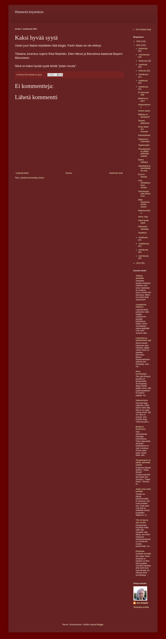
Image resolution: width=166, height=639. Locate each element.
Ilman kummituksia (141, 372)
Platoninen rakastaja (143, 227)
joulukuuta (143, 48)
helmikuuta (143, 250)
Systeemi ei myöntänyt (143, 140)
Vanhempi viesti (116, 173)
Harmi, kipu (143, 217)
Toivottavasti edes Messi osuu (144, 193)
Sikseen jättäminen (143, 122)
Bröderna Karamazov (141, 428)
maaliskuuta (144, 244)
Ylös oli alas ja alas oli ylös (142, 521)
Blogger (100, 624)
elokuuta (143, 71)
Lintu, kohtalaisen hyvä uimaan (144, 184)
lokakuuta (143, 61)
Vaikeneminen (142, 400)
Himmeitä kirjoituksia (29, 12)
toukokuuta (143, 87)
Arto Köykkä (142, 603)
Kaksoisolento (144, 135)
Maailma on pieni (143, 99)
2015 (138, 45)
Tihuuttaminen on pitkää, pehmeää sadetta (144, 152)
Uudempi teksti (22, 173)
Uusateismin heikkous (141, 306)
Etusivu (69, 173)
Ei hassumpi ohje (143, 93)
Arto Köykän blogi (143, 29)
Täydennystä (143, 145)
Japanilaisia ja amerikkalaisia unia (144, 168)
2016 (138, 41)
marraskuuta (144, 55)
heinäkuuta (143, 74)
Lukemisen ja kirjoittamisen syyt (143, 339)
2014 (138, 263)
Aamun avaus (144, 111)
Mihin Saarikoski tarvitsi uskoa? (143, 203)
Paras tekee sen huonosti (143, 129)
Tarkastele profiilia (141, 607)
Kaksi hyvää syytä (143, 221)
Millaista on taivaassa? (144, 115)
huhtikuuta (143, 237)
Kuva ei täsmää (142, 175)
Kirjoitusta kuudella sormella (143, 552)
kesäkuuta (143, 80)
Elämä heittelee (143, 161)
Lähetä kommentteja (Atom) (32, 178)
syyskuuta (143, 64)
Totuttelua (142, 233)
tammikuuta (144, 256)
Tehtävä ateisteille (140, 277)
